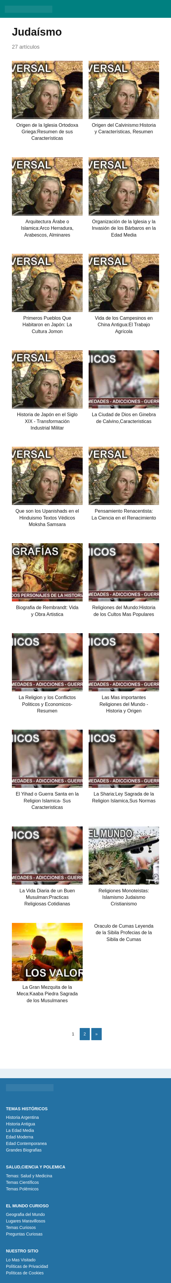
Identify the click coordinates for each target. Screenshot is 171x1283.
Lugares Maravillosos (25, 1221)
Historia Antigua (20, 1124)
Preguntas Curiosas (24, 1234)
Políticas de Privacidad (27, 1266)
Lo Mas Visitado (20, 1259)
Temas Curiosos (21, 1227)
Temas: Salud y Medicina (29, 1175)
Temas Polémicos (22, 1189)
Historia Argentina (22, 1117)
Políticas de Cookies (25, 1273)
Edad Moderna (19, 1137)
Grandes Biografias (24, 1150)
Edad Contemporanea (26, 1143)
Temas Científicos (22, 1182)
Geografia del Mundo (25, 1214)
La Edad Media (20, 1130)
